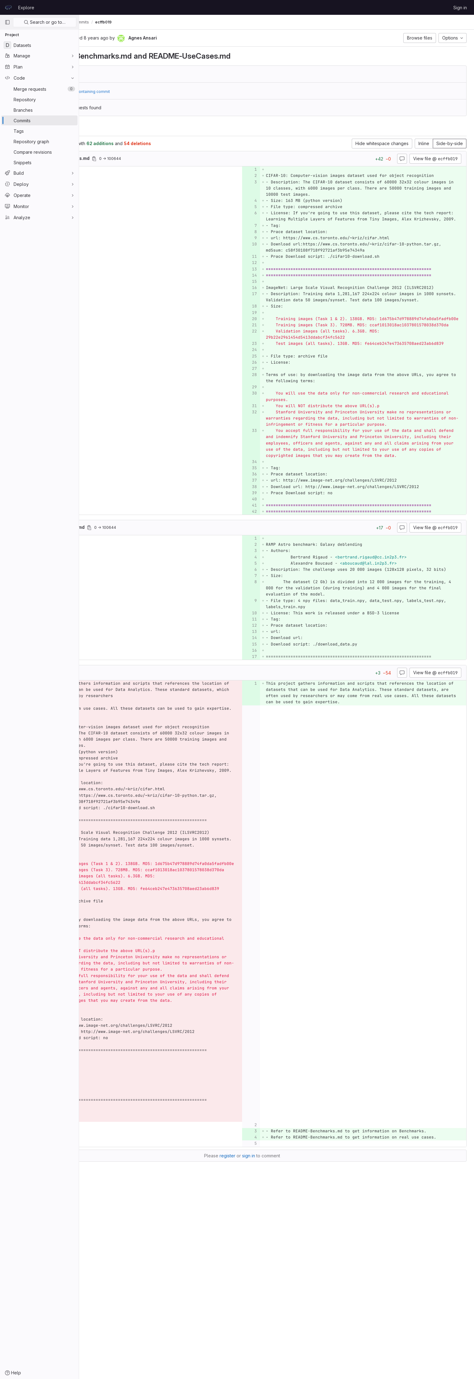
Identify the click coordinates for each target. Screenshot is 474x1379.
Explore (26, 7)
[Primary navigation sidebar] (7, 22)
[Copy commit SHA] (128, 38)
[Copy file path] (163, 158)
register (262, 1342)
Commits (150, 22)
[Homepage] (8, 7)
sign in (283, 1342)
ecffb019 (172, 22)
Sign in (460, 7)
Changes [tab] (104, 128)
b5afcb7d (126, 74)
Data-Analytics (99, 22)
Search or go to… (44, 22)
